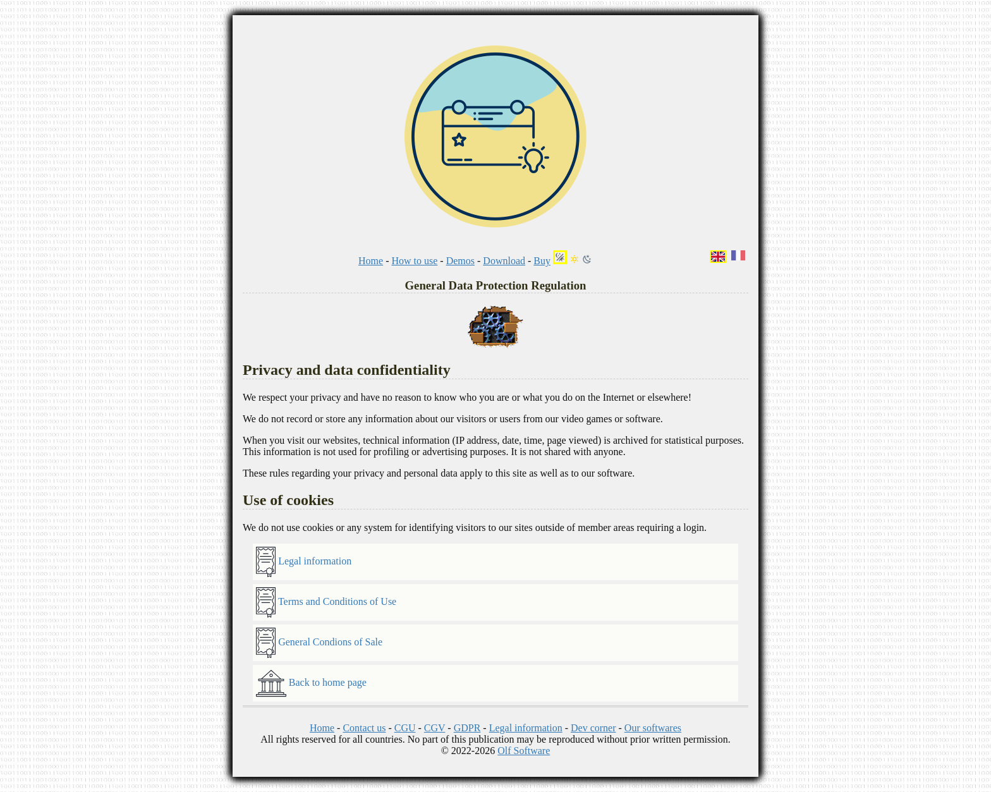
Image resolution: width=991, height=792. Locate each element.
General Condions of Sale (319, 643)
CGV (435, 727)
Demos (460, 260)
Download (504, 260)
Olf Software (523, 750)
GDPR (467, 727)
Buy (541, 260)
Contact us (364, 727)
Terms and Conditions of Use (326, 602)
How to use (414, 260)
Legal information (303, 562)
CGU (405, 727)
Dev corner (593, 727)
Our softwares (652, 727)
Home (370, 260)
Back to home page (311, 683)
